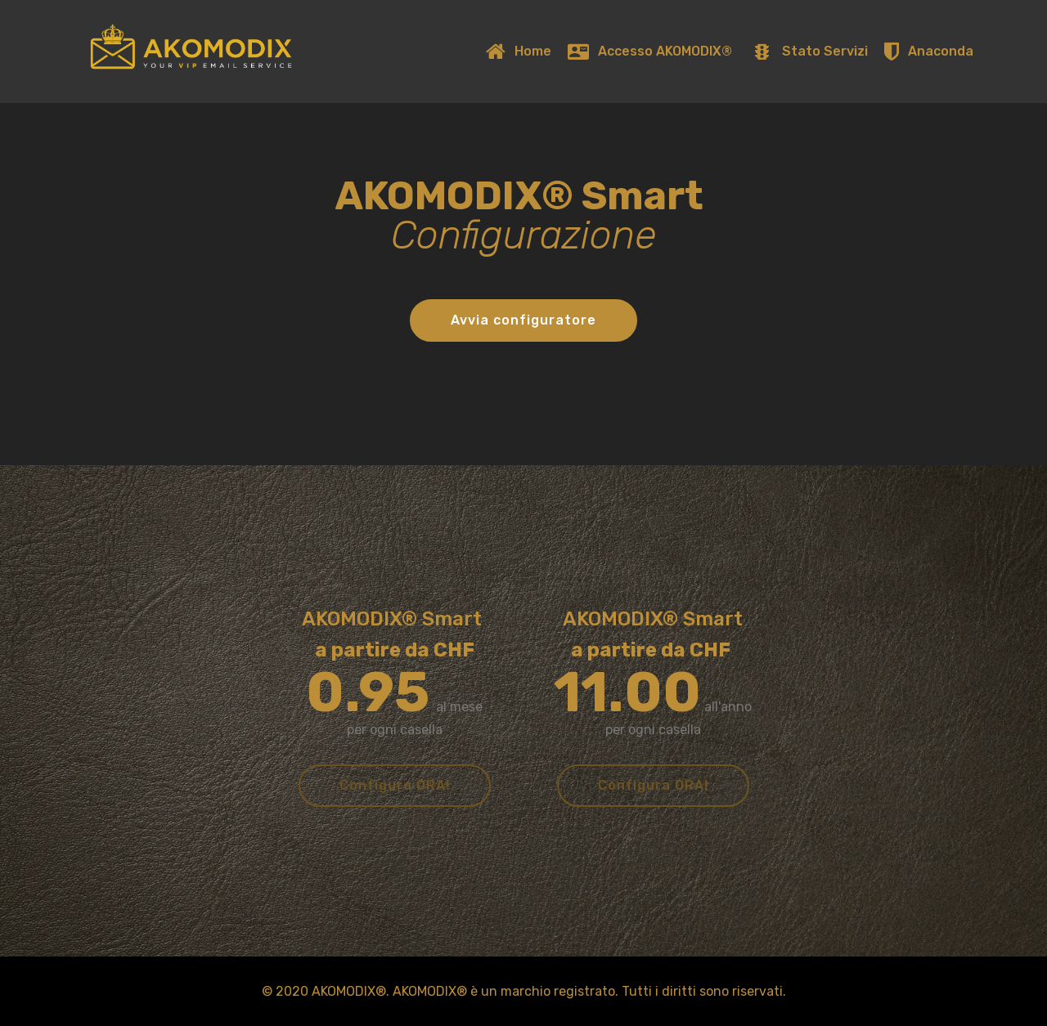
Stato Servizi (809, 51)
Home (518, 51)
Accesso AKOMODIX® (651, 51)
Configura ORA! (394, 785)
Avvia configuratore (523, 320)
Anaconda (928, 51)
